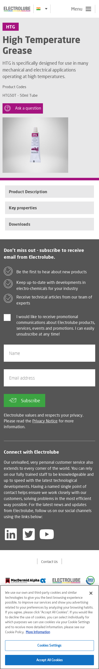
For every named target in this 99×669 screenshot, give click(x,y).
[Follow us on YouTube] (47, 534)
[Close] (90, 594)
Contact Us (49, 561)
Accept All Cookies (49, 661)
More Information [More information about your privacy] (38, 633)
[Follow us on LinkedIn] (11, 534)
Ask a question (22, 108)
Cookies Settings (49, 647)
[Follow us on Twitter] (29, 534)
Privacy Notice (45, 420)
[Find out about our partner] (25, 581)
